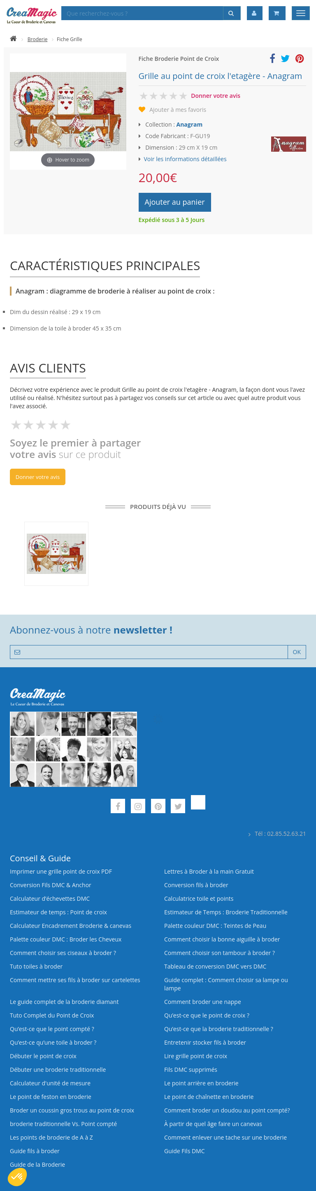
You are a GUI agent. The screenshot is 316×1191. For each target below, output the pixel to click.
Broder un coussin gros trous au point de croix (72, 1110)
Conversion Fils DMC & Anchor (50, 885)
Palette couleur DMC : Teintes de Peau (215, 926)
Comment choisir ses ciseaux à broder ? (63, 953)
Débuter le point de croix (43, 1056)
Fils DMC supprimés (190, 1069)
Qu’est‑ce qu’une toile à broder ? (53, 1042)
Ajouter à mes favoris (177, 109)
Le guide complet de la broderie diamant (64, 1002)
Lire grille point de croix (195, 1056)
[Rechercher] (232, 13)
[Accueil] (13, 39)
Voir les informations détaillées (185, 159)
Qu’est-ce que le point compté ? (52, 1029)
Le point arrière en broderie (201, 1083)
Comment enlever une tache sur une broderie (225, 1137)
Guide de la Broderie (37, 1164)
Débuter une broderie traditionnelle (58, 1069)
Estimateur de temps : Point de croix (58, 912)
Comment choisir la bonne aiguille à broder (222, 939)
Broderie (38, 39)
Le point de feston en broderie (50, 1097)
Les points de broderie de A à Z (51, 1137)
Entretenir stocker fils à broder (205, 1042)
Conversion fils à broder (196, 885)
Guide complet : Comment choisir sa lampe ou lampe (226, 984)
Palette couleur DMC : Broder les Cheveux (65, 939)
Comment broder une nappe (202, 1002)
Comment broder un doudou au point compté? (227, 1110)
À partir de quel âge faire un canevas (213, 1124)
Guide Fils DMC (184, 1151)
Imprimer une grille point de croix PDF (61, 871)
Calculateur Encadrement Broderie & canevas (70, 926)
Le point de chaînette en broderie (208, 1097)
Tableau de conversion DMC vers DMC (215, 966)
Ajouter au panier (175, 202)
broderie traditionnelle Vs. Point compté (63, 1124)
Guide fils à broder (35, 1151)
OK (297, 652)
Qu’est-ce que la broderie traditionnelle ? (218, 1029)
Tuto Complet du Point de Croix (52, 1015)
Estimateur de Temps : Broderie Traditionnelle (226, 912)
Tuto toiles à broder (36, 966)
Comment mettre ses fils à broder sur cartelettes (75, 980)
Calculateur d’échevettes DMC (50, 898)
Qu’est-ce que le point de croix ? (206, 1015)
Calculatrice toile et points (198, 898)
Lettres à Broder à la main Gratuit (209, 871)
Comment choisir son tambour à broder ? (219, 953)
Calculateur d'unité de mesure (50, 1083)
